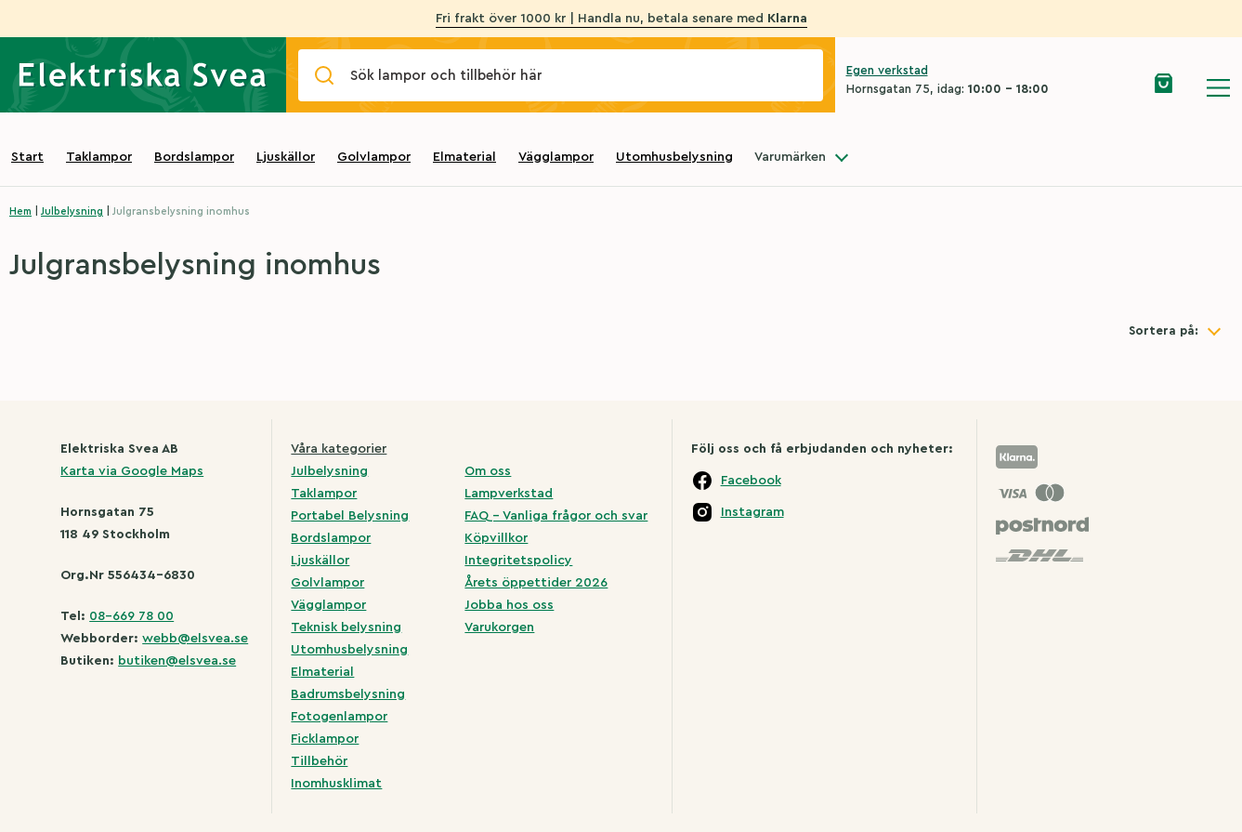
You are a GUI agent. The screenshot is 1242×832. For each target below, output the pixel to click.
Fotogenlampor (339, 716)
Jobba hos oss (509, 605)
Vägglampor (556, 157)
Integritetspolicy (518, 560)
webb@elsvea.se (195, 638)
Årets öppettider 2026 (536, 582)
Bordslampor (194, 157)
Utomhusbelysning (674, 157)
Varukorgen (499, 627)
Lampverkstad (508, 493)
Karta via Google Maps (131, 471)
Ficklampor (325, 739)
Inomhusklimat (336, 783)
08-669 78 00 (131, 616)
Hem (20, 211)
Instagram (752, 512)
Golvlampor (374, 157)
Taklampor (99, 157)
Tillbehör (319, 761)
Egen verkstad (887, 70)
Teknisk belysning (346, 627)
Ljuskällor (285, 157)
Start (27, 157)
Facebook (751, 480)
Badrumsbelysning (348, 694)
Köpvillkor (496, 538)
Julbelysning (72, 211)
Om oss (487, 471)
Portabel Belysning (350, 515)
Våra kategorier (338, 449)
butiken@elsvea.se (177, 660)
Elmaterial (464, 157)
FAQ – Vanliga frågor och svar (555, 515)
